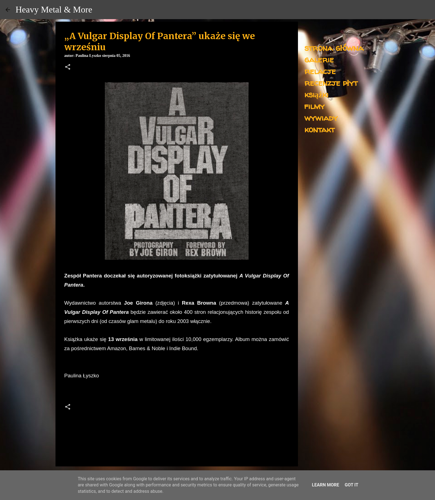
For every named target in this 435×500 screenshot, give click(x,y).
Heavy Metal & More (54, 9)
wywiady (321, 117)
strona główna (333, 47)
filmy (314, 106)
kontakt (319, 129)
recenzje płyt (331, 82)
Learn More (325, 485)
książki (316, 94)
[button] (67, 67)
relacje (320, 71)
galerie (319, 59)
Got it (351, 485)
